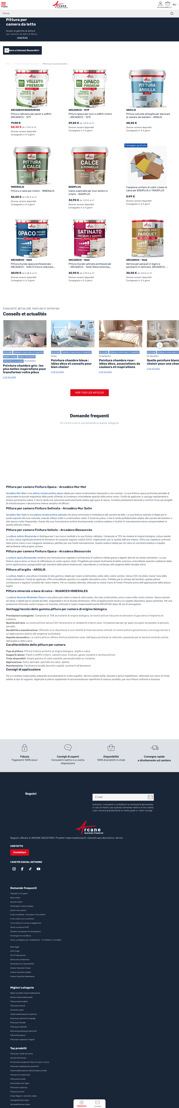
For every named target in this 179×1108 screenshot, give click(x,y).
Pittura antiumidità (17, 1079)
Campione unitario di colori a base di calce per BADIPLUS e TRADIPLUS (146, 189)
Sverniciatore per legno (20, 1083)
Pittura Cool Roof (17, 1091)
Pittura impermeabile (19, 1001)
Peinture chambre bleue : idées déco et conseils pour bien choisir (71, 363)
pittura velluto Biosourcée (22, 536)
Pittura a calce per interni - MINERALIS (32, 190)
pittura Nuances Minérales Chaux (27, 597)
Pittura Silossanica (17, 1035)
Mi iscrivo (150, 797)
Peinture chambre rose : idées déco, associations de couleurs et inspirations (119, 363)
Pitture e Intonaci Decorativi (22, 50)
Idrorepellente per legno (20, 1104)
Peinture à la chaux (13, 361)
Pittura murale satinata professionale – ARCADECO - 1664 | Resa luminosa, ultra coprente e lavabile (90, 265)
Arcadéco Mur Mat (16, 493)
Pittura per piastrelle (18, 1027)
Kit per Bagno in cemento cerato (23, 1096)
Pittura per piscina (17, 1006)
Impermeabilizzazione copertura (23, 1014)
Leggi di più (22, 37)
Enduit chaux (10, 356)
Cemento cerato (17, 1010)
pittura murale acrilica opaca (48, 493)
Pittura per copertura (18, 1087)
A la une (8, 352)
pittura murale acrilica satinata (50, 514)
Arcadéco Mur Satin (16, 514)
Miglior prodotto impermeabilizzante (25, 993)
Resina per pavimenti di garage (23, 1018)
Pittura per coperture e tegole (22, 1039)
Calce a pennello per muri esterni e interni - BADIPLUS (88, 192)
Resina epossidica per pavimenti (23, 1031)
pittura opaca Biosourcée (22, 557)
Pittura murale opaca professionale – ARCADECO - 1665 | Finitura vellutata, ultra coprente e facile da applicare (32, 265)
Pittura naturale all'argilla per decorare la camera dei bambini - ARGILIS (148, 115)
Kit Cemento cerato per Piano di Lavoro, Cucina (29, 1062)
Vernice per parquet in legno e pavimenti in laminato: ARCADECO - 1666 (146, 265)
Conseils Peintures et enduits (28, 352)
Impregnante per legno (19, 1100)
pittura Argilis (16, 575)
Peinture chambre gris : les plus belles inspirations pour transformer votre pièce (24, 369)
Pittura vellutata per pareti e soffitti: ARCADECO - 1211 (31, 115)
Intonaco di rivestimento (20, 1075)
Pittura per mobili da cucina (21, 1053)
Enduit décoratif (27, 356)
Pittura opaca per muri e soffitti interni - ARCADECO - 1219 (90, 115)
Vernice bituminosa (18, 1058)
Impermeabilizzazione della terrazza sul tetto (28, 1070)
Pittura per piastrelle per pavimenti (24, 1066)
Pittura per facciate (18, 1022)
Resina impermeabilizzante (21, 997)
